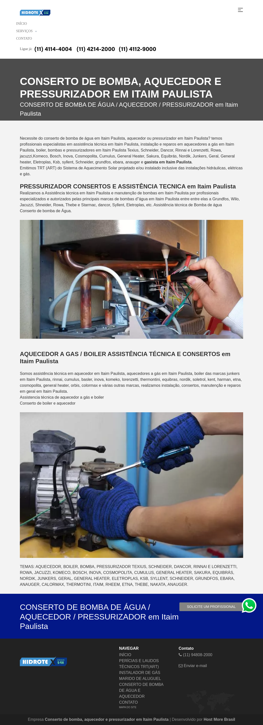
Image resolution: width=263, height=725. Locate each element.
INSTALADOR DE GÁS (139, 673)
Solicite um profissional (211, 607)
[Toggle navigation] (240, 10)
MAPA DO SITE (127, 707)
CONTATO (24, 38)
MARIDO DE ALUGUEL (140, 678)
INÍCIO (21, 24)
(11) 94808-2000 (195, 655)
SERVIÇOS (26, 31)
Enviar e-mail (193, 666)
